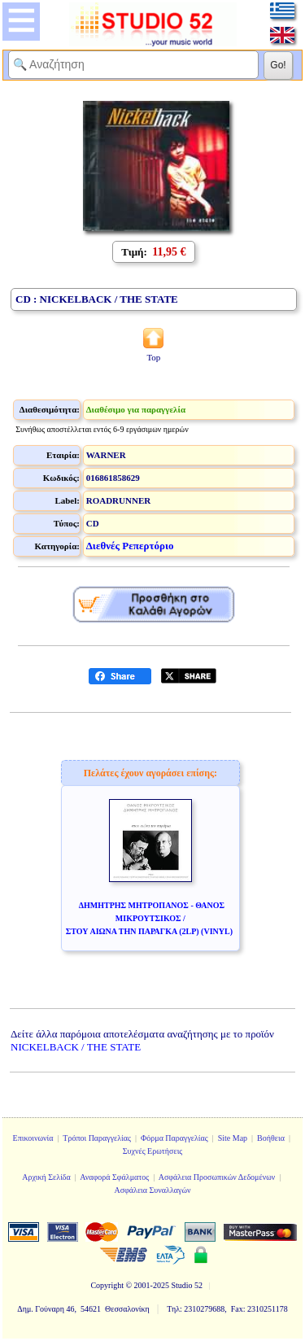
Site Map (232, 1138)
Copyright (107, 1285)
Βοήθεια (271, 1138)
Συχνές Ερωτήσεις (153, 1151)
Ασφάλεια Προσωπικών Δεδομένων (217, 1177)
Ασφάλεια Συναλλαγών (152, 1190)
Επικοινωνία (33, 1138)
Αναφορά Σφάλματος (114, 1177)
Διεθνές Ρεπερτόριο (130, 545)
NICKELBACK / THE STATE (76, 1047)
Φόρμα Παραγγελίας (174, 1138)
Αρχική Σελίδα (46, 1177)
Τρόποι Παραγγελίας (97, 1138)
